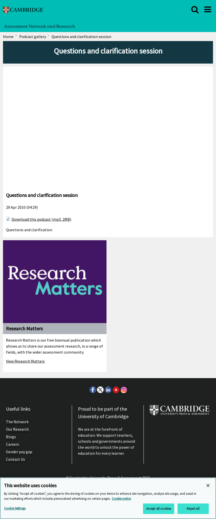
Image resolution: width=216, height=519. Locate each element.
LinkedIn (108, 389)
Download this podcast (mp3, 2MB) (41, 219)
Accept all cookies (158, 508)
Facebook (92, 389)
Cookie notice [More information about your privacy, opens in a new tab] (121, 498)
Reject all (193, 508)
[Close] (208, 485)
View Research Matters (25, 361)
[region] (108, 498)
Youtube (115, 389)
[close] (195, 9)
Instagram (123, 389)
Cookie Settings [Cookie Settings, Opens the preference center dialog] (15, 508)
